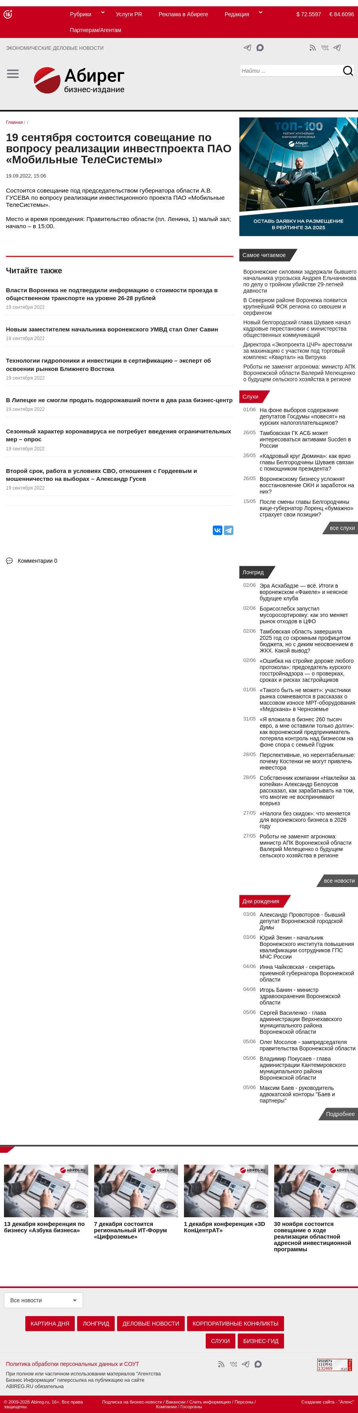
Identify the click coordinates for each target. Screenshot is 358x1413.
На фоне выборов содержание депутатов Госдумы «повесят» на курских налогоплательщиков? (302, 416)
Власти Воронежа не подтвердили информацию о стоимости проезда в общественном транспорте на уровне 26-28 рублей (112, 294)
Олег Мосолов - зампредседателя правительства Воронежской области (308, 1045)
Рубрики (80, 14)
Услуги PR (129, 14)
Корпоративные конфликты (235, 1323)
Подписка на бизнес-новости (132, 1402)
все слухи (342, 528)
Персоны (244, 1402)
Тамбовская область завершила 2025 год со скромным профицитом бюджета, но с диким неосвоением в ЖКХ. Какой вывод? (306, 641)
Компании (166, 1406)
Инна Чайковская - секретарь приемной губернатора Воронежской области (307, 973)
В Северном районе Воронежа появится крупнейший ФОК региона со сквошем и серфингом (295, 306)
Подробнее (340, 1114)
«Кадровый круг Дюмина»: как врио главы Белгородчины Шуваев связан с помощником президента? (307, 462)
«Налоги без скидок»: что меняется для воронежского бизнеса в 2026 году (305, 819)
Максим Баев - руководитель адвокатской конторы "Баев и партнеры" (297, 1094)
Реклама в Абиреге (183, 14)
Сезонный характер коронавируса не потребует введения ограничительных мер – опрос (118, 435)
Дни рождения (260, 901)
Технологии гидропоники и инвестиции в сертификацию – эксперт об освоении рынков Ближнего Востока (108, 364)
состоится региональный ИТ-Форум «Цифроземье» (130, 1230)
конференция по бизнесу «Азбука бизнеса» (44, 1227)
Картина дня (50, 1323)
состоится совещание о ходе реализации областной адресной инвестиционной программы (312, 1237)
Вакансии (176, 1402)
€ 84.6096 (342, 14)
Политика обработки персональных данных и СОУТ (72, 1364)
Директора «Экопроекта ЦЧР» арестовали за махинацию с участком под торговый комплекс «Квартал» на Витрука (297, 350)
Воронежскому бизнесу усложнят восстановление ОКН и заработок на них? (307, 485)
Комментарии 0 (37, 561)
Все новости (26, 1300)
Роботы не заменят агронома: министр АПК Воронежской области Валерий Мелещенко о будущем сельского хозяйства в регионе (299, 372)
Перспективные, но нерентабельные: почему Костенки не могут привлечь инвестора (308, 761)
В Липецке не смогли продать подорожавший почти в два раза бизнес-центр (119, 400)
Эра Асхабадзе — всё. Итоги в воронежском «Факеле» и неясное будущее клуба (304, 592)
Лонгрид (253, 572)
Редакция (237, 14)
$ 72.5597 (309, 14)
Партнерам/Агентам (95, 30)
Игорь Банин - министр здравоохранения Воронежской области (300, 996)
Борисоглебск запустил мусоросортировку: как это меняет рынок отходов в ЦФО (304, 614)
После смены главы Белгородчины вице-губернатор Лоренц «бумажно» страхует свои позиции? (307, 508)
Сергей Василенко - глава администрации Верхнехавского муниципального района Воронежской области (301, 1022)
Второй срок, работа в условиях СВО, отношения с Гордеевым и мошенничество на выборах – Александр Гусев (101, 474)
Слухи (250, 396)
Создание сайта (318, 1402)
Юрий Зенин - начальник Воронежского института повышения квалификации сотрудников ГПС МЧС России (307, 947)
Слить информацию (210, 1402)
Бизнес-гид (260, 1341)
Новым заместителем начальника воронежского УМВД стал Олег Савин (112, 329)
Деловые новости (151, 1323)
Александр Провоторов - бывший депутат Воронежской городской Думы (302, 921)
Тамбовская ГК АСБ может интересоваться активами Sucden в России (305, 439)
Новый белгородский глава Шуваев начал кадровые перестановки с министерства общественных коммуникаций (296, 328)
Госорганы (191, 1406)
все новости (339, 881)
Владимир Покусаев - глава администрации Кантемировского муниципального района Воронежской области (303, 1068)
